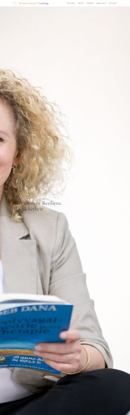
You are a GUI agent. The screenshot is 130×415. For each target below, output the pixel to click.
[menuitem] (69, 3)
